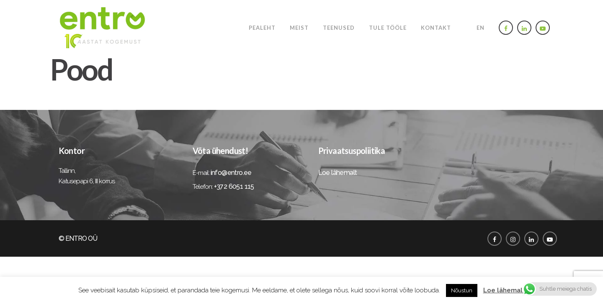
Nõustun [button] (461, 290)
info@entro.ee (231, 173)
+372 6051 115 (234, 186)
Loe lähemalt (337, 173)
